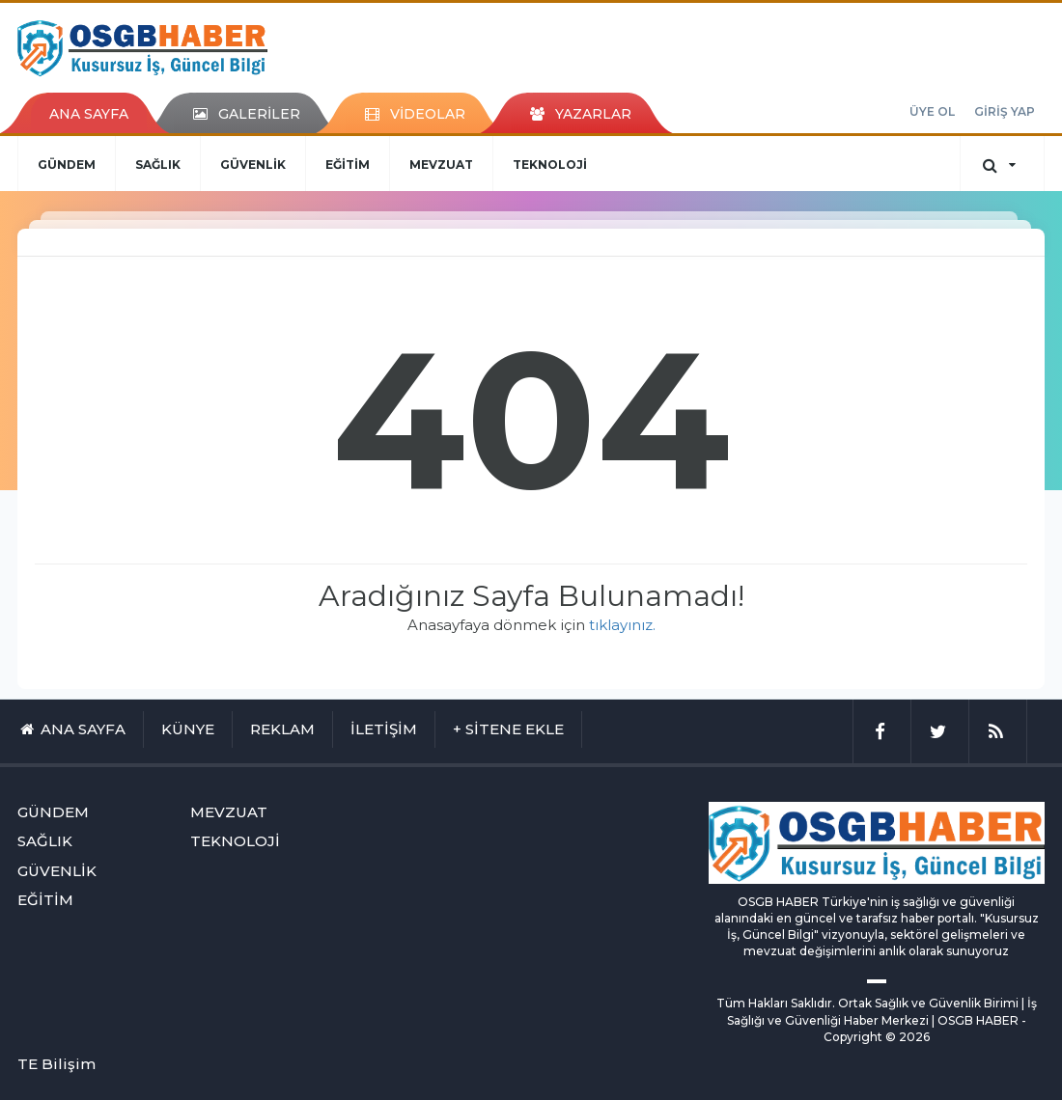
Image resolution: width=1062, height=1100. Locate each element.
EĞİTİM (347, 164)
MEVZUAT (441, 164)
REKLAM (282, 729)
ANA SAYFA (88, 114)
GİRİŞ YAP (1004, 111)
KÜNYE (187, 729)
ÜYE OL (932, 111)
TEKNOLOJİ (550, 164)
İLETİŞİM (383, 729)
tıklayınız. (622, 625)
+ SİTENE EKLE (508, 729)
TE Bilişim (56, 1064)
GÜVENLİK (253, 164)
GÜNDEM (67, 164)
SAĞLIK (158, 164)
